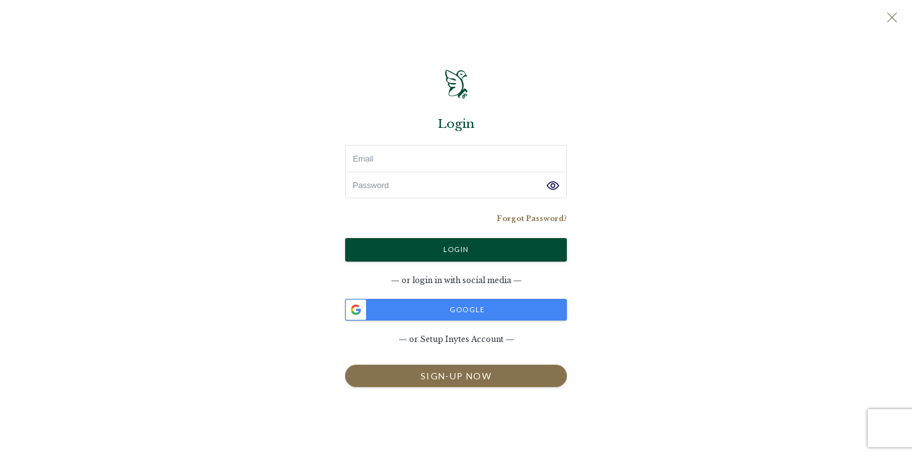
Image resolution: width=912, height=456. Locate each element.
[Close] (892, 19)
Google (415, 310)
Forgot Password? (532, 218)
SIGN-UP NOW (456, 375)
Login (456, 248)
